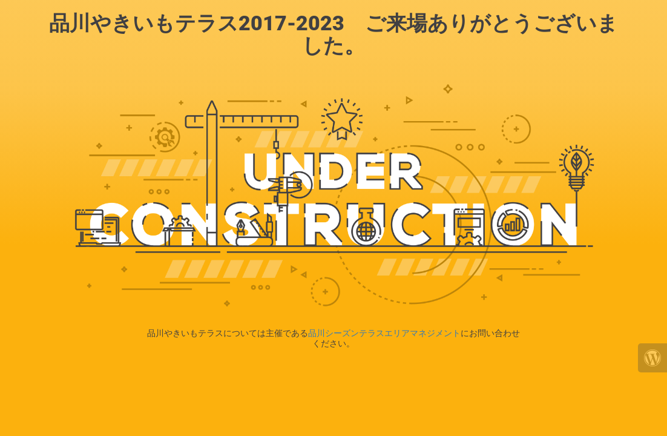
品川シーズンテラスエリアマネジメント (384, 333)
